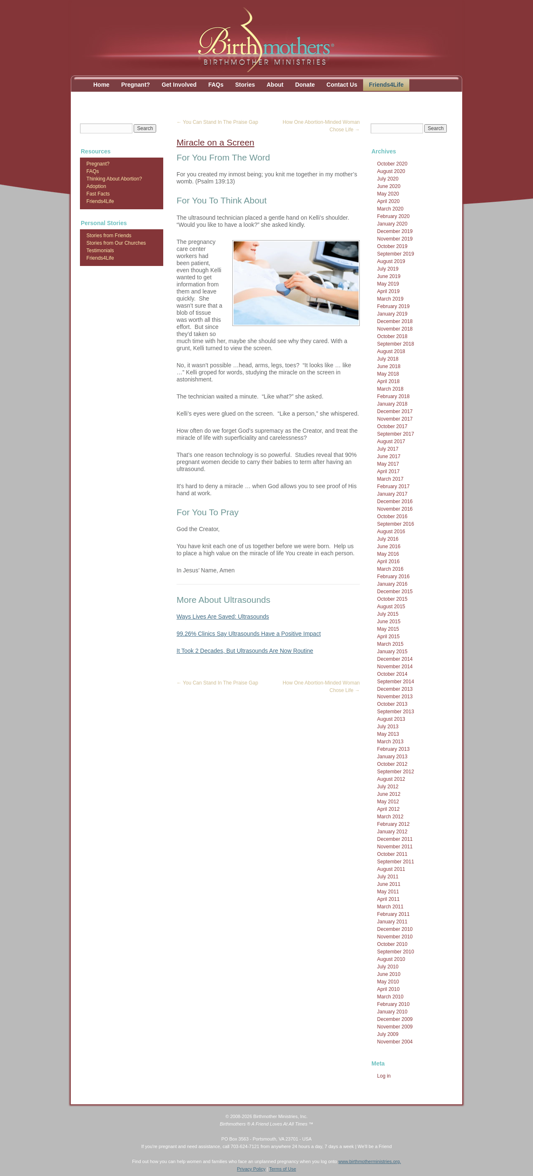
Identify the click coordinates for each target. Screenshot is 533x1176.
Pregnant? (135, 84)
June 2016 (389, 546)
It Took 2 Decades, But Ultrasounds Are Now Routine (245, 650)
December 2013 (395, 689)
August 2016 (391, 531)
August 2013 (391, 719)
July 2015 (388, 614)
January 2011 (392, 922)
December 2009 (395, 1019)
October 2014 (392, 674)
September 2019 (395, 254)
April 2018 (388, 381)
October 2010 (392, 944)
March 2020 (390, 209)
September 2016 (395, 524)
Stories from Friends (109, 235)
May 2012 (388, 802)
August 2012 (391, 779)
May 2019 (388, 284)
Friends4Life (386, 84)
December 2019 (395, 231)
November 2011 (395, 847)
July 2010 (388, 967)
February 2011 (393, 914)
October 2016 (392, 516)
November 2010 (395, 937)
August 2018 (391, 351)
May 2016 (388, 554)
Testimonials (100, 250)
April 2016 (388, 561)
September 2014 (395, 682)
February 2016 (393, 576)
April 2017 (388, 471)
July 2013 (388, 727)
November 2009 (395, 1027)
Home (101, 84)
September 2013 (395, 712)
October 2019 (392, 246)
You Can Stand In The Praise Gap (217, 122)
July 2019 (388, 269)
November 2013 (395, 697)
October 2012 (392, 764)
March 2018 (390, 389)
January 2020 (392, 224)
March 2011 (390, 907)
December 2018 (395, 321)
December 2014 (395, 659)
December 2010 (395, 929)
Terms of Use (282, 1168)
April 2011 (388, 899)
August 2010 (391, 959)
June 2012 (389, 794)
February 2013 (393, 749)
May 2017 (388, 464)
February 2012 (393, 824)
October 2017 (392, 426)
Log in (384, 1076)
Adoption (96, 186)
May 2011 (388, 892)
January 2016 (392, 584)
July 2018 (388, 359)
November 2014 (395, 666)
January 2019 (392, 314)
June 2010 (389, 974)
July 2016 (388, 539)
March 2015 (390, 644)
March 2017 (390, 479)
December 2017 (395, 411)
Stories (245, 84)
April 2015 (388, 636)
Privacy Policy (251, 1168)
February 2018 (393, 396)
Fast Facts (98, 194)
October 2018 (392, 336)
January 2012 (392, 832)
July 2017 (388, 449)
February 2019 (393, 306)
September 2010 (395, 952)
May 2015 (388, 629)
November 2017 (395, 419)
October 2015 (392, 599)
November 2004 (395, 1042)
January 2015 (392, 651)
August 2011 (391, 869)
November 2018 (395, 329)
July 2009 (388, 1034)
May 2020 (388, 194)
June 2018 (389, 366)
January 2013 (392, 757)
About (274, 84)
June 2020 (389, 186)
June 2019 (389, 276)
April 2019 (388, 291)
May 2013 (388, 734)
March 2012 (390, 817)
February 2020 (393, 216)
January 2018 (392, 404)
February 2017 (393, 486)
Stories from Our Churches (116, 243)
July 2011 (388, 877)
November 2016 (395, 509)
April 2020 (388, 201)
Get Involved (179, 84)
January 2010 (392, 1012)
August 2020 (391, 171)
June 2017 (389, 456)
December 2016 (395, 501)
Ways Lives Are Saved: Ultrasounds (223, 616)
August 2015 (391, 606)
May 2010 (388, 982)
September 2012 (395, 772)
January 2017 (392, 494)
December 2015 (395, 591)
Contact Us (341, 84)
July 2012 (388, 787)
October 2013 (392, 704)
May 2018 (388, 374)
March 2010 (390, 997)
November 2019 (395, 239)
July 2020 (388, 179)
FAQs (216, 84)
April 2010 (388, 989)
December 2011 (395, 839)
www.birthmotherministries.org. (369, 1161)
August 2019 (391, 261)
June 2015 (389, 621)
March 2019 (390, 299)
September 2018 (395, 344)
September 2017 (395, 434)
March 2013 (390, 742)
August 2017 (391, 441)
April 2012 (388, 809)
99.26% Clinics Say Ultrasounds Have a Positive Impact (249, 633)
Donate (305, 84)
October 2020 (392, 164)
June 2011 (389, 884)
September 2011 (395, 862)
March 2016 (390, 569)
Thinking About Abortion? (114, 179)
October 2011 (392, 854)
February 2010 (393, 1004)
